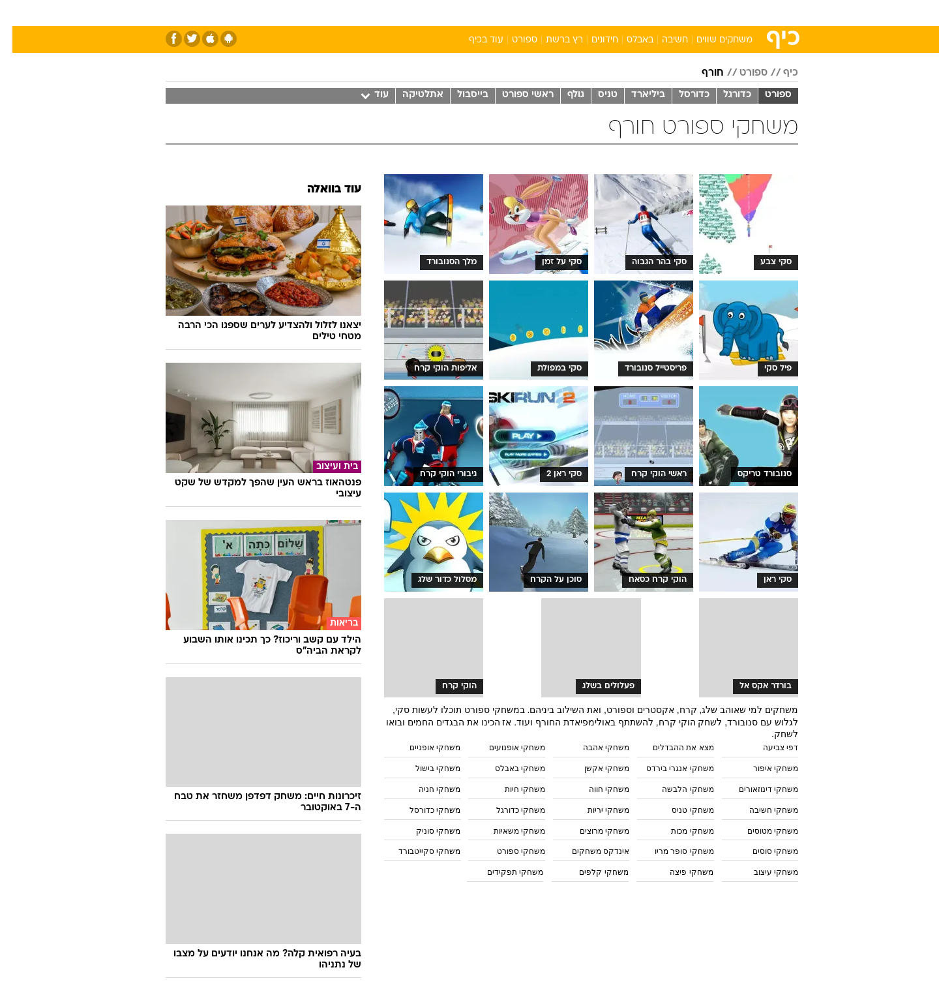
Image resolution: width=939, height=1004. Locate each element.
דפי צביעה (768, 747)
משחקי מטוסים (760, 831)
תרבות (613, 13)
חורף (700, 73)
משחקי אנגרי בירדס (668, 768)
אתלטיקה (410, 95)
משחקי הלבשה (675, 789)
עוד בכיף (473, 40)
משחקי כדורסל (422, 810)
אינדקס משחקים (588, 851)
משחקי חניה (427, 789)
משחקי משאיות (507, 831)
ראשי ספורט (515, 95)
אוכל (502, 13)
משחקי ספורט (508, 851)
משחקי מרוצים (592, 831)
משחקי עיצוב (763, 872)
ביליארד (636, 95)
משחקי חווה (596, 789)
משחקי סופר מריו (672, 851)
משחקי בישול (425, 768)
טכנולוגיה (368, 13)
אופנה (320, 13)
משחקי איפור (763, 768)
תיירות (417, 13)
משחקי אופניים (422, 747)
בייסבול (460, 95)
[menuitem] (692, 13)
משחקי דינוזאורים (756, 789)
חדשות (700, 13)
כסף (536, 13)
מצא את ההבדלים (671, 747)
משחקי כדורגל (508, 810)
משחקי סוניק (426, 831)
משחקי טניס (680, 810)
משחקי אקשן (594, 768)
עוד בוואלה (322, 189)
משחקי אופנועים (505, 747)
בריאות (462, 13)
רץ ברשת (552, 40)
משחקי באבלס (508, 768)
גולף (563, 95)
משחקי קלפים (591, 872)
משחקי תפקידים (503, 872)
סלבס (572, 13)
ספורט (656, 13)
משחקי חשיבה (761, 810)
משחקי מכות (680, 831)
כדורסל (681, 95)
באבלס (627, 40)
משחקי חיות (512, 789)
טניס (595, 95)
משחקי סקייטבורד (417, 851)
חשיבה (662, 40)
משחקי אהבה (594, 747)
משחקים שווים (712, 40)
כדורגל (725, 95)
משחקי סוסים (763, 851)
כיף (778, 73)
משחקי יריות (596, 810)
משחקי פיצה (678, 872)
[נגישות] (18, 13)
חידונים (592, 40)
